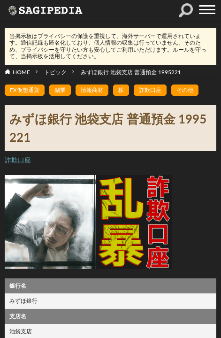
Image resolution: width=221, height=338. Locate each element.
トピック (55, 72)
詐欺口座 (150, 89)
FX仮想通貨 (24, 89)
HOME (21, 72)
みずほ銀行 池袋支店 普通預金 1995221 (131, 72)
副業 (60, 89)
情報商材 (92, 89)
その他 (184, 89)
